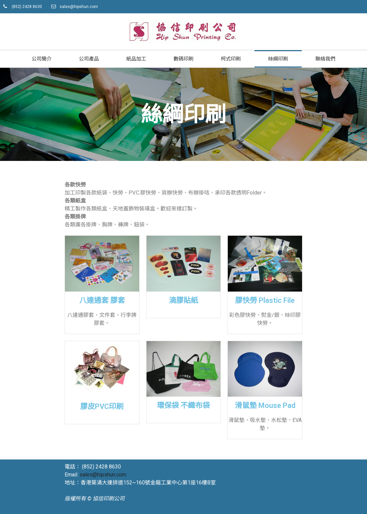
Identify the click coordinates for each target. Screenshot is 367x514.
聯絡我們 (325, 59)
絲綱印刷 (278, 59)
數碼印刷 (183, 59)
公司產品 (89, 59)
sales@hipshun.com (103, 474)
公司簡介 (42, 59)
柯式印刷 (231, 59)
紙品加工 (136, 59)
